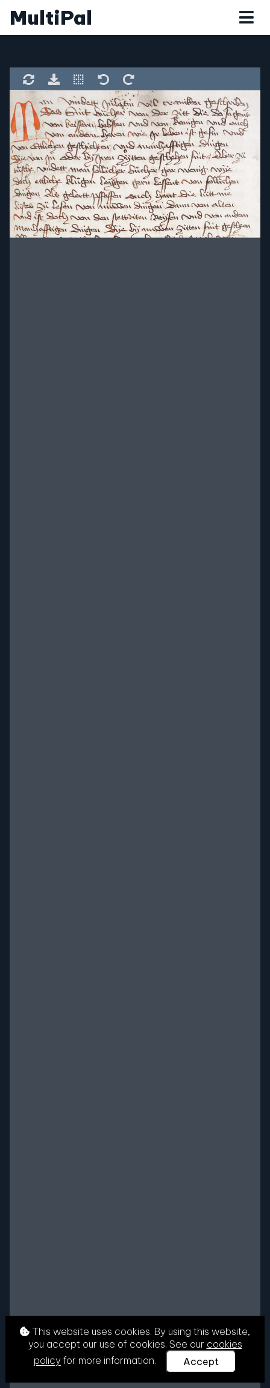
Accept (201, 1361)
